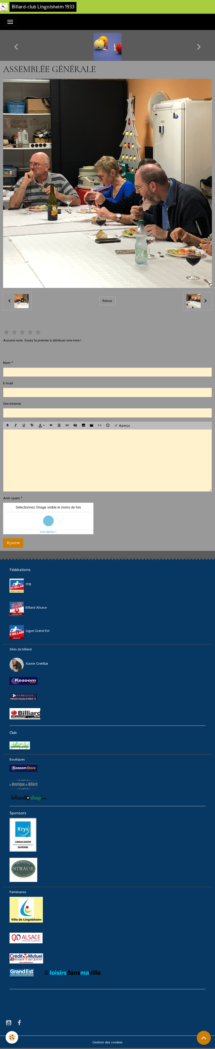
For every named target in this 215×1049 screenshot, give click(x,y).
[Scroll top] (204, 1038)
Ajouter (13, 542)
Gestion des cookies (107, 1042)
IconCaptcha (47, 531)
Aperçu (122, 425)
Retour (107, 301)
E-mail (8, 383)
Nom (7, 363)
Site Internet (12, 403)
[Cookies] (12, 1037)
